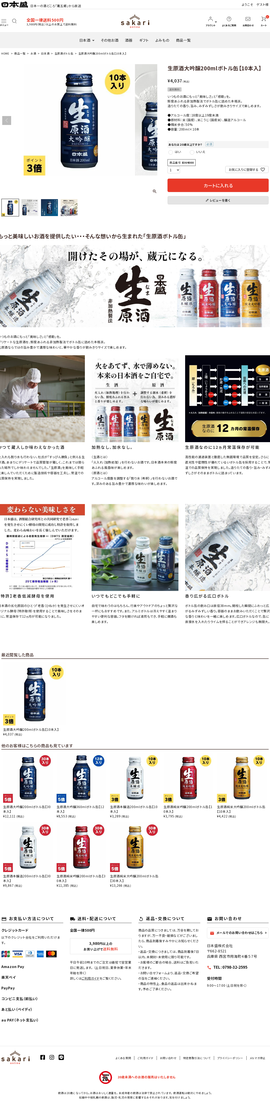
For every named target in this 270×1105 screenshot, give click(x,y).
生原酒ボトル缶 (64, 53)
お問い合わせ (168, 1058)
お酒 (33, 53)
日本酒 (84, 40)
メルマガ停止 (258, 1058)
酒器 (128, 40)
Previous (6, 120)
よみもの (162, 40)
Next (151, 120)
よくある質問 (123, 1058)
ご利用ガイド (90, 978)
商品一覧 (183, 40)
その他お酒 (110, 40)
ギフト (144, 40)
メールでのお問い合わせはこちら (236, 932)
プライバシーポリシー (230, 1058)
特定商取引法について (197, 1058)
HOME (5, 53)
